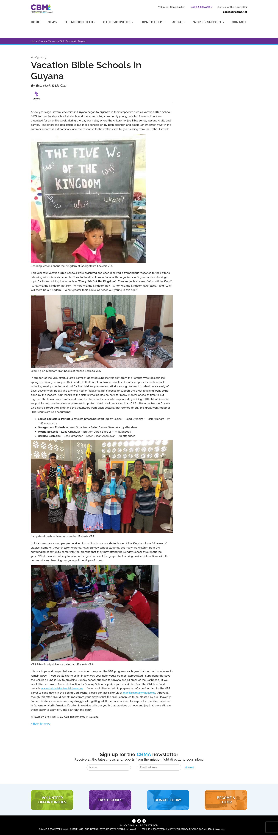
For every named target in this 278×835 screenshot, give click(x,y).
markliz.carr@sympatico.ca (139, 692)
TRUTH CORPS (110, 800)
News (52, 22)
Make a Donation (201, 7)
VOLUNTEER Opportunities (52, 800)
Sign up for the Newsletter (232, 7)
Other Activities (118, 22)
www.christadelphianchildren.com (62, 688)
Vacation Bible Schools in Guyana (67, 41)
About (179, 22)
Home (35, 22)
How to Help (153, 22)
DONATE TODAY (168, 800)
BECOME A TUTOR (226, 800)
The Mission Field (80, 22)
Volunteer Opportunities (171, 7)
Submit (189, 767)
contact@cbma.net (235, 11)
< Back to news (40, 723)
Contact (239, 22)
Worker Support (208, 22)
